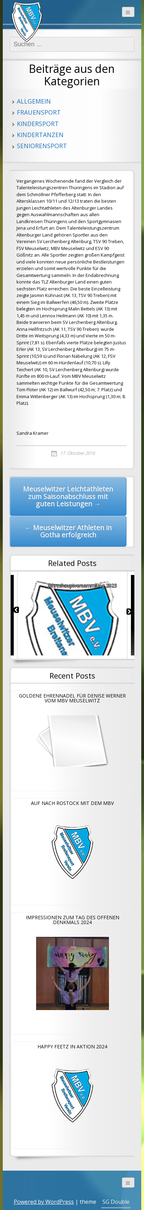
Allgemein (34, 101)
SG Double (116, 1202)
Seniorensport (42, 146)
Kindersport (38, 123)
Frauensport (39, 112)
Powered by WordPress (44, 1202)
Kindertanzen (40, 135)
